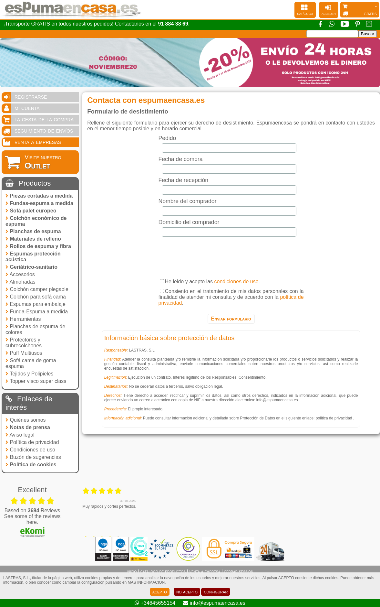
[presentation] (231, 255)
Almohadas (20, 282)
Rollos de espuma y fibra (38, 246)
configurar (216, 591)
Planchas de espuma (33, 231)
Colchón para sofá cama (35, 296)
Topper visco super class (35, 381)
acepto (159, 591)
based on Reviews (32, 510)
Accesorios (20, 274)
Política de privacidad (32, 442)
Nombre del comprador (188, 201)
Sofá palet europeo (30, 210)
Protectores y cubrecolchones (23, 342)
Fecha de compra (181, 159)
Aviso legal (20, 435)
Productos (28, 183)
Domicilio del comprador (189, 222)
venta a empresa (204, 571)
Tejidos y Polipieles (29, 373)
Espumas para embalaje (35, 304)
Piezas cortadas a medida (39, 196)
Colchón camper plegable (36, 289)
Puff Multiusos (23, 353)
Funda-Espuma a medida (36, 311)
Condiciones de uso (30, 449)
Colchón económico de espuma (36, 221)
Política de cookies (30, 464)
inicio (132, 571)
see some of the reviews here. (32, 519)
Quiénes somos (25, 420)
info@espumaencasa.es (277, 400)
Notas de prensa (27, 427)
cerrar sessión (238, 571)
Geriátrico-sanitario (31, 267)
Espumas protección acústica (33, 256)
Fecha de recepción (184, 180)
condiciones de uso (236, 281)
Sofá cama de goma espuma (30, 363)
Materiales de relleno (33, 239)
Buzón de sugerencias (33, 457)
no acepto (187, 591)
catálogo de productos (163, 571)
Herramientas (23, 319)
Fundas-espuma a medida (39, 203)
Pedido (167, 138)
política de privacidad (334, 418)
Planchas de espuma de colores (35, 329)
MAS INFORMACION (146, 582)
